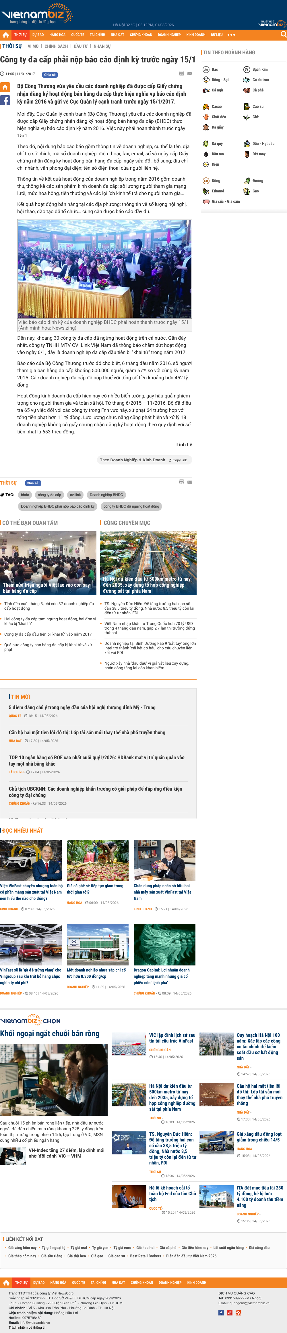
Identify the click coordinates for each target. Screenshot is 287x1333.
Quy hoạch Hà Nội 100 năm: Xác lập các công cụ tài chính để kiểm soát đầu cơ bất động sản (258, 1046)
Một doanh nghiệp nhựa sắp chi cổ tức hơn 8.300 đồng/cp (96, 973)
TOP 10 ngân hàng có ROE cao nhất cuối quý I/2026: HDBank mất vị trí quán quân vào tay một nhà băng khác (97, 761)
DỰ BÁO (38, 35)
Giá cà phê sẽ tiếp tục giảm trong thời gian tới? (95, 889)
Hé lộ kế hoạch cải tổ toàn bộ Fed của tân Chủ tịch (172, 1193)
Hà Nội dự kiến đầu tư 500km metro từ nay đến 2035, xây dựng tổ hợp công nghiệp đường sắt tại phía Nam (147, 585)
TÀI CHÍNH (97, 35)
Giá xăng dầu (259, 1248)
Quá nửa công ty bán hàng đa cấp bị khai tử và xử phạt (48, 647)
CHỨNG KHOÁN (141, 35)
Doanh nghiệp (11, 993)
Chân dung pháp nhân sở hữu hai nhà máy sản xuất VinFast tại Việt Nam (162, 892)
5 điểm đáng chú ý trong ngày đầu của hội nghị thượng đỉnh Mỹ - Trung (82, 708)
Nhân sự (102, 46)
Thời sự (12, 46)
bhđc (25, 494)
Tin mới (20, 696)
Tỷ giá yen (100, 1248)
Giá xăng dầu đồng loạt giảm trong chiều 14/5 (259, 1137)
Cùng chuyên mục (127, 522)
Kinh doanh (9, 909)
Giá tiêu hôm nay (195, 1248)
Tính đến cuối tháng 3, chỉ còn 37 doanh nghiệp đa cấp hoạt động (49, 606)
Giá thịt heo (76, 1256)
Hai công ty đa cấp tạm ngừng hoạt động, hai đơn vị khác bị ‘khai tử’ (50, 621)
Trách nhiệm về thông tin (27, 1328)
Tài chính (16, 772)
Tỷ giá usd (79, 1248)
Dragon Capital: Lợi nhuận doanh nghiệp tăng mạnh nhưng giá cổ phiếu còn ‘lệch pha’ (162, 976)
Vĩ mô (33, 46)
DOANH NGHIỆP (169, 35)
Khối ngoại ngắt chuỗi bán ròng (50, 1033)
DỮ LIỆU (217, 35)
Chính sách (56, 46)
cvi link (75, 494)
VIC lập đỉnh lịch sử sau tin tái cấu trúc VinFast (172, 1038)
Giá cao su (116, 1256)
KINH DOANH (196, 35)
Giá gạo (97, 1256)
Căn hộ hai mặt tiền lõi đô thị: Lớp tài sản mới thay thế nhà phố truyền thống (87, 733)
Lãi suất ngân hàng (229, 1248)
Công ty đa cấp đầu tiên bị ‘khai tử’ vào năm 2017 (48, 634)
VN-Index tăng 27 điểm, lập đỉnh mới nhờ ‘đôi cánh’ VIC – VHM (66, 1153)
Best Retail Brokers (145, 1256)
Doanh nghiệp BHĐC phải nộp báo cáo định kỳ (57, 506)
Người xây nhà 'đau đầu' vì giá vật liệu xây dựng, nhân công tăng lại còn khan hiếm (146, 665)
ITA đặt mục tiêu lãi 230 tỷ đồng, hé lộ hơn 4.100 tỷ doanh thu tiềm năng (260, 1196)
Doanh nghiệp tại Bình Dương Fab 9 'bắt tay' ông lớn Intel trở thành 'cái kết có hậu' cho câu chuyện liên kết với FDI (150, 648)
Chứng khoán (19, 804)
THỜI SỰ (20, 35)
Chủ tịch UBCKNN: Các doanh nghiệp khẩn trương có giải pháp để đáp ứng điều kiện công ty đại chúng (95, 792)
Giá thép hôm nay (22, 1256)
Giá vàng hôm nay (22, 1248)
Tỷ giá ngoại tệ (53, 1248)
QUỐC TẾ (77, 35)
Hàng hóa (74, 903)
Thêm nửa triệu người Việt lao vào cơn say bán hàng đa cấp (46, 588)
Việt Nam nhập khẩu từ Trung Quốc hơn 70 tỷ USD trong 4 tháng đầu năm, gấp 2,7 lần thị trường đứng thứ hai (149, 628)
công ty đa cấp (49, 494)
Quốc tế (15, 716)
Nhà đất (15, 741)
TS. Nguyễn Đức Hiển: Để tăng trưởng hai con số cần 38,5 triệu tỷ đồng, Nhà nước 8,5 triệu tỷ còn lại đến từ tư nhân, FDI (149, 608)
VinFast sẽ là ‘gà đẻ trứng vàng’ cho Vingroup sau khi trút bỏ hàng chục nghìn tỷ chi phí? (30, 976)
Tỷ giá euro (122, 1248)
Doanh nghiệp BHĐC (106, 494)
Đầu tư (81, 46)
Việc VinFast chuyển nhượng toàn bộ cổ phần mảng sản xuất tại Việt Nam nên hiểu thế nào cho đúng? (31, 892)
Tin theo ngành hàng (229, 52)
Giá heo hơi (145, 1248)
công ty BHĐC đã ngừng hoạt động (131, 506)
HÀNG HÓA (58, 35)
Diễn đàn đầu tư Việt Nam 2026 (191, 1256)
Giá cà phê (168, 1248)
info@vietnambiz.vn (35, 1323)
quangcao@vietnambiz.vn (249, 1303)
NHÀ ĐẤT (117, 35)
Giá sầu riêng (51, 1256)
